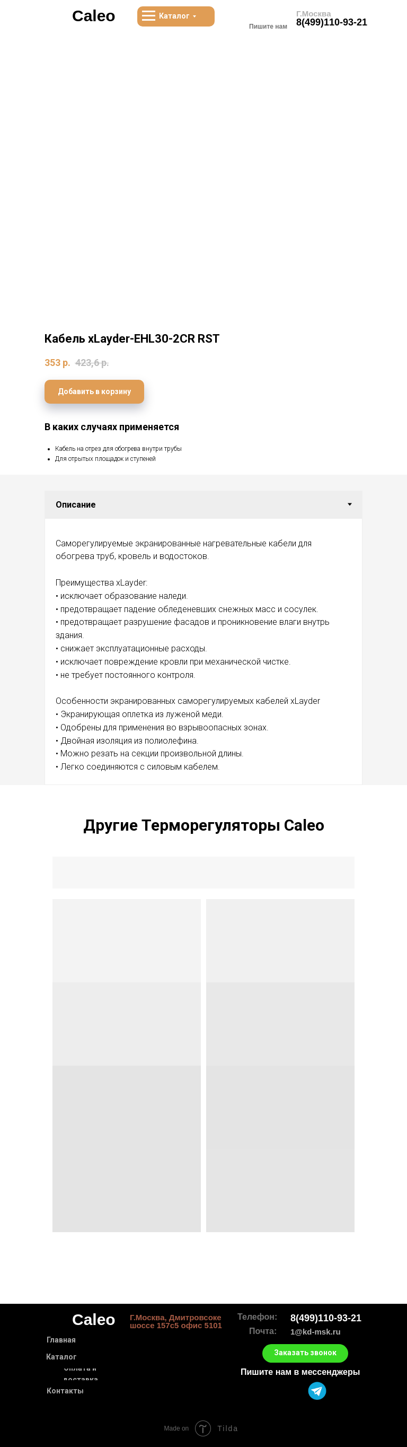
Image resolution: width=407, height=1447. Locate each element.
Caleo (94, 15)
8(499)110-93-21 (331, 22)
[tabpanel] (203, 651)
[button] (305, 1353)
